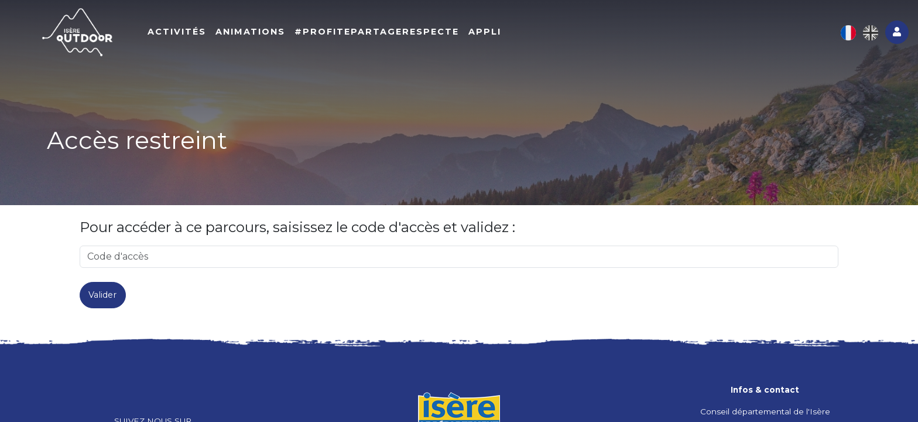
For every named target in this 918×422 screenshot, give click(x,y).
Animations (263, 33)
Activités (189, 33)
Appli (497, 33)
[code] (459, 257)
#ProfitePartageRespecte (389, 33)
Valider (102, 295)
